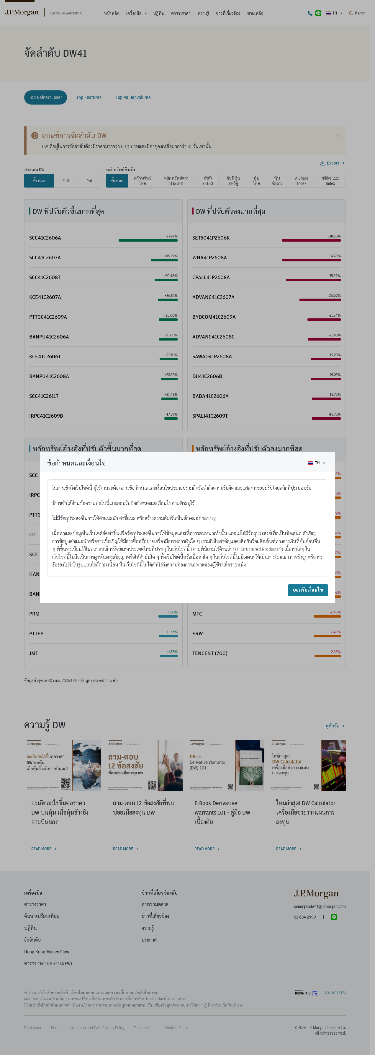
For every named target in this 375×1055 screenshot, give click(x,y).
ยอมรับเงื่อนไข (308, 590)
